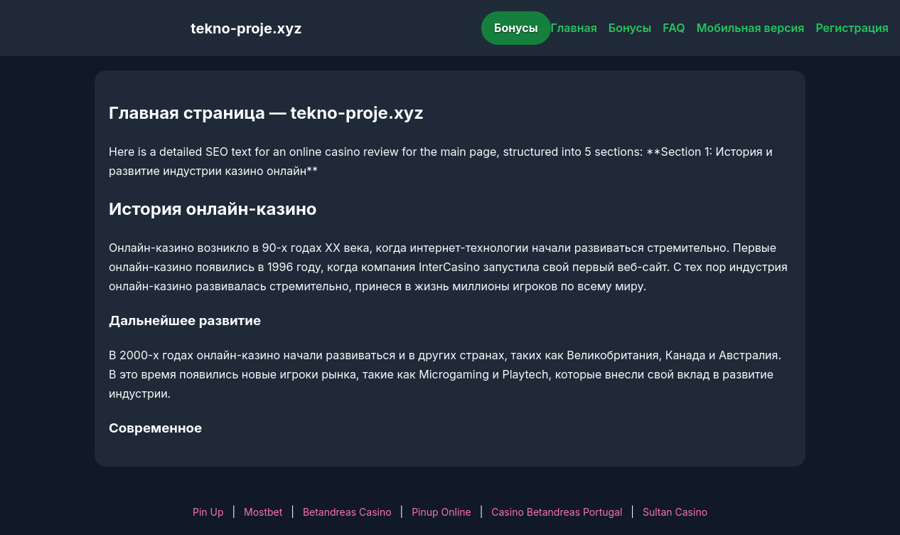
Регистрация (852, 28)
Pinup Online (441, 512)
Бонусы (516, 28)
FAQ (674, 28)
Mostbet (263, 512)
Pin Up (208, 512)
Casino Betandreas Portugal (556, 512)
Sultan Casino (675, 512)
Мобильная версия (751, 28)
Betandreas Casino (347, 512)
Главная (574, 28)
